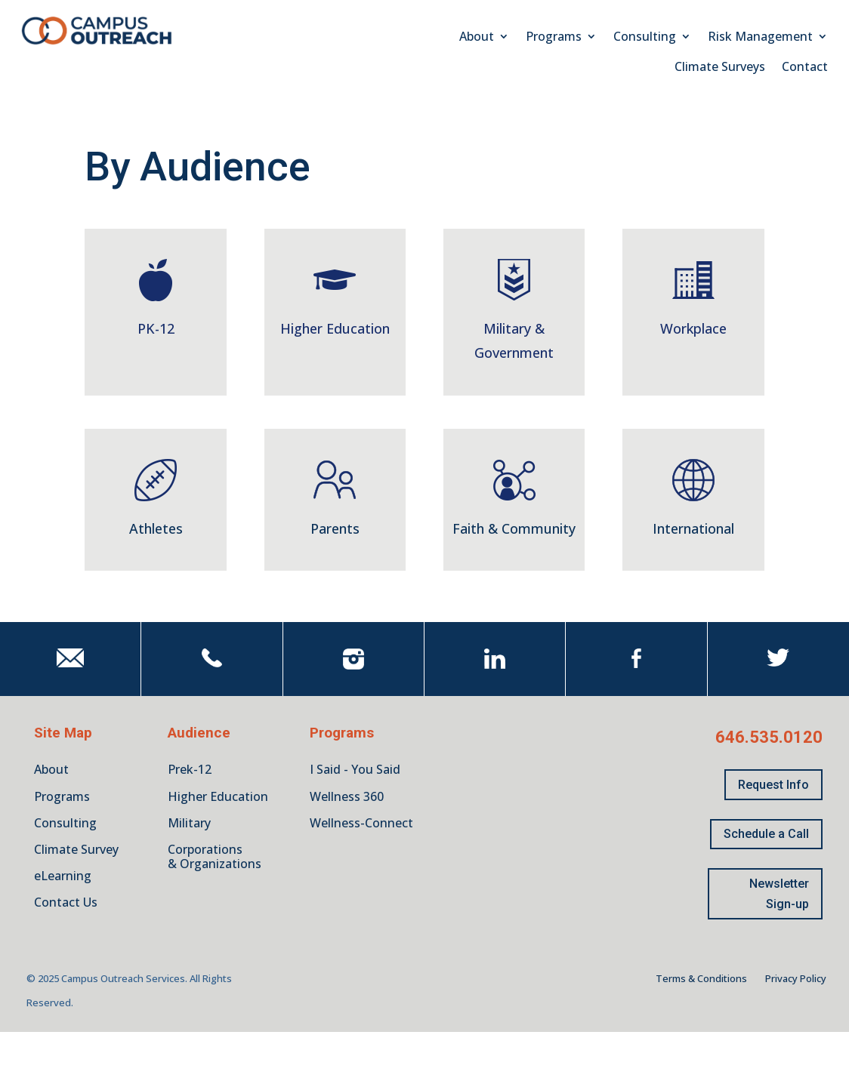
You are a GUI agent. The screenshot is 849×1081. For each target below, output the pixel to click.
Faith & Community (514, 528)
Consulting (644, 38)
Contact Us (65, 902)
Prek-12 (189, 769)
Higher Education (335, 328)
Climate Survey (76, 849)
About (476, 38)
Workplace (693, 328)
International (693, 528)
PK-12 (155, 328)
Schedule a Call (766, 834)
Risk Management (760, 38)
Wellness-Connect (361, 823)
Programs (554, 38)
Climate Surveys (720, 68)
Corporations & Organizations (214, 856)
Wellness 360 (347, 796)
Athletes (156, 528)
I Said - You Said (355, 769)
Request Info (773, 785)
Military (189, 823)
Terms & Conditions (701, 978)
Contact (805, 68)
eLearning (62, 875)
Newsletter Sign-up (779, 893)
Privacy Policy (795, 978)
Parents (335, 528)
